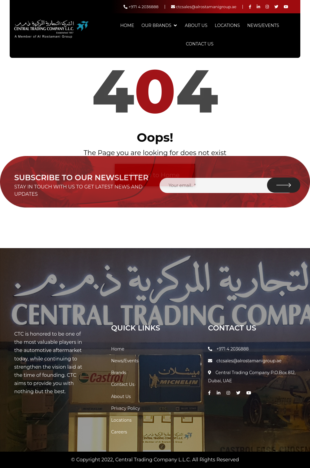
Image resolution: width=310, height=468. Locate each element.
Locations (227, 25)
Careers (119, 432)
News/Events (263, 25)
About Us (196, 25)
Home (127, 25)
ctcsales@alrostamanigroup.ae (203, 6)
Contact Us (199, 44)
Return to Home (155, 175)
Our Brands (156, 25)
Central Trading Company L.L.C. (153, 460)
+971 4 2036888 (141, 6)
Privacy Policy (125, 408)
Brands (118, 372)
